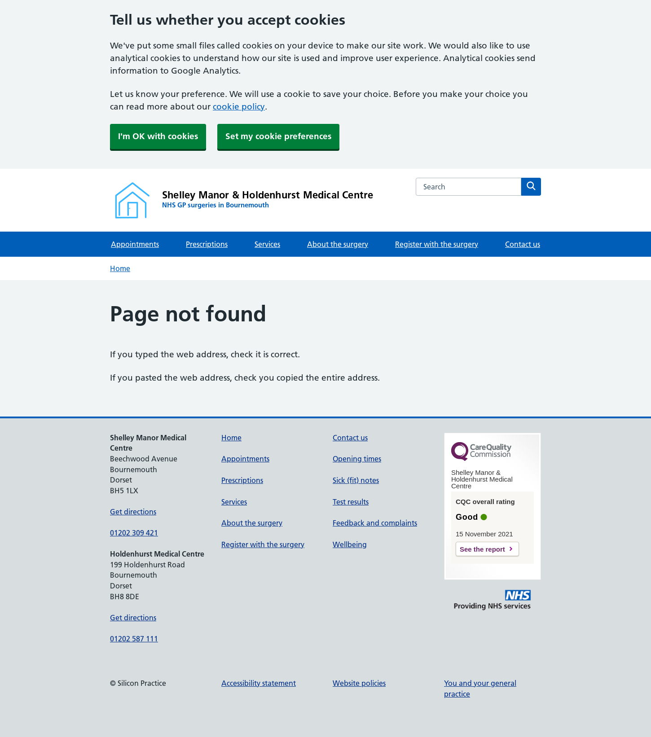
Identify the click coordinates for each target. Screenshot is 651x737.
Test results (351, 501)
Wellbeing (350, 544)
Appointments (135, 244)
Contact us (522, 244)
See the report (482, 549)
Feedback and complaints (375, 522)
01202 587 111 (134, 638)
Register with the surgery (436, 244)
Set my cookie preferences (278, 136)
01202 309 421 (134, 532)
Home (120, 268)
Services (267, 244)
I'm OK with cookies (158, 136)
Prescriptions (207, 244)
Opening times (357, 458)
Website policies (359, 683)
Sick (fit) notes (356, 480)
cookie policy (239, 106)
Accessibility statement (258, 683)
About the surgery (337, 244)
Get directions (133, 511)
